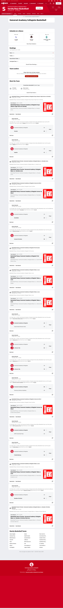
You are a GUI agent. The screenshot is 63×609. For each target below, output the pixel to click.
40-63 (29, 339)
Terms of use (27, 592)
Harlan (25, 534)
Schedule (19, 13)
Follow (39, 8)
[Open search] (50, 3)
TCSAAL (11, 55)
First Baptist (12, 547)
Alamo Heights (12, 534)
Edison (11, 545)
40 (44, 344)
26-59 (31, 231)
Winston (41, 547)
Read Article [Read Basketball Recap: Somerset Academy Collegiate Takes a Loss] (12, 287)
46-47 (27, 144)
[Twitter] (57, 1)
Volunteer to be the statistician (31, 76)
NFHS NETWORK (14, 0)
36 (44, 390)
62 (44, 127)
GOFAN (8, 0)
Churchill (11, 539)
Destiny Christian (13, 543)
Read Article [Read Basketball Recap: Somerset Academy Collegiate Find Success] (12, 265)
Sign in (58, 3)
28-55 (30, 447)
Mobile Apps (34, 588)
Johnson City (15, 339)
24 (44, 214)
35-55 (42, 490)
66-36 (35, 382)
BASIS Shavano (12, 537)
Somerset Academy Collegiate (19, 127)
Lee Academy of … (27, 545)
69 (44, 131)
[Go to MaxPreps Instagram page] (31, 586)
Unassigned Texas (13, 61)
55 (44, 455)
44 (44, 323)
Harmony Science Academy (18, 382)
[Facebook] (60, 1)
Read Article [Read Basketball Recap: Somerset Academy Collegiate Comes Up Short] (12, 200)
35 (44, 494)
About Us (28, 588)
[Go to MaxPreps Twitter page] (36, 586)
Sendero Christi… (42, 537)
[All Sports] (46, 3)
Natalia (14, 144)
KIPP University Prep (17, 425)
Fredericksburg (16, 447)
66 (44, 386)
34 (44, 217)
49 (44, 365)
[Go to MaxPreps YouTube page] (27, 586)
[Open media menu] (53, 3)
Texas (11, 52)
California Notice (35, 592)
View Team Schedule (31, 43)
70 (44, 369)
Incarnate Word (27, 537)
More (42, 13)
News (38, 13)
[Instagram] (54, 1)
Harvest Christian (16, 231)
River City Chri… (42, 534)
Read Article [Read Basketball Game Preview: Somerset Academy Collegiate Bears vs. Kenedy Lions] (12, 178)
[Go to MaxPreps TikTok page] (23, 586)
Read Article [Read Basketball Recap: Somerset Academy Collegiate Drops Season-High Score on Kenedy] (12, 114)
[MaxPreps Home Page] (23, 17)
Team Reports (13, 102)
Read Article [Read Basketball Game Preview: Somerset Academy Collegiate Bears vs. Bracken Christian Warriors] (12, 525)
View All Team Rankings (31, 64)
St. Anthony (41, 543)
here (39, 85)
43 (44, 326)
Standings (29, 13)
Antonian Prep (12, 535)
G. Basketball (33, 3)
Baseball (26, 3)
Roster (24, 13)
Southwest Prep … (43, 539)
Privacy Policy (34, 590)
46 (44, 148)
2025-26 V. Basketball (7, 13)
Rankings (34, 13)
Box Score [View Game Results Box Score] (11, 135)
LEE (25, 543)
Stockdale (22, 209)
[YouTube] (51, 1)
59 (44, 239)
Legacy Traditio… (27, 547)
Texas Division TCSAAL (14, 58)
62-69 (37, 123)
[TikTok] (49, 1)
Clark (11, 541)
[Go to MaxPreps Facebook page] (40, 586)
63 (44, 348)
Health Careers (27, 535)
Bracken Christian (27, 490)
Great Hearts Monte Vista (18, 318)
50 (44, 430)
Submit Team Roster (31, 92)
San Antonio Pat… (42, 535)
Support (31, 596)
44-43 (34, 318)
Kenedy (24, 123)
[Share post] (52, 114)
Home (15, 13)
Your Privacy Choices (31, 594)
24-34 (35, 209)
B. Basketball (13, 3)
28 (44, 451)
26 (44, 235)
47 (44, 152)
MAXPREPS (3, 0)
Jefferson (26, 539)
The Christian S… (42, 545)
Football (20, 3)
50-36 (32, 425)
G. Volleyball (40, 3)
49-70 (29, 361)
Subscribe (28, 590)
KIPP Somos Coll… (27, 541)
